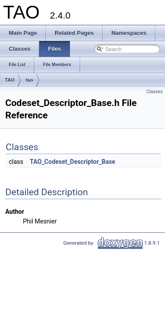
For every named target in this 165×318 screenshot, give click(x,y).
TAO (10, 80)
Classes (155, 92)
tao (29, 80)
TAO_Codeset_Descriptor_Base (72, 161)
